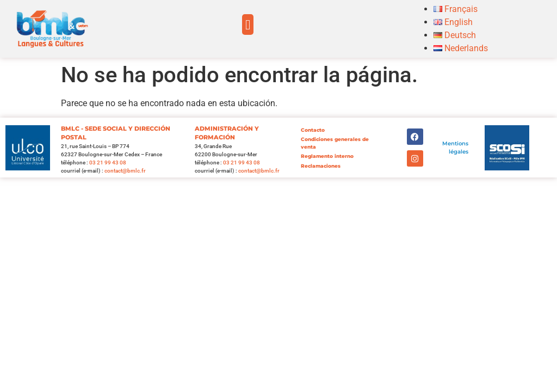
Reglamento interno (327, 156)
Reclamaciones (321, 166)
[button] (248, 24)
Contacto (313, 130)
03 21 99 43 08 (107, 163)
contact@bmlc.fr (125, 171)
